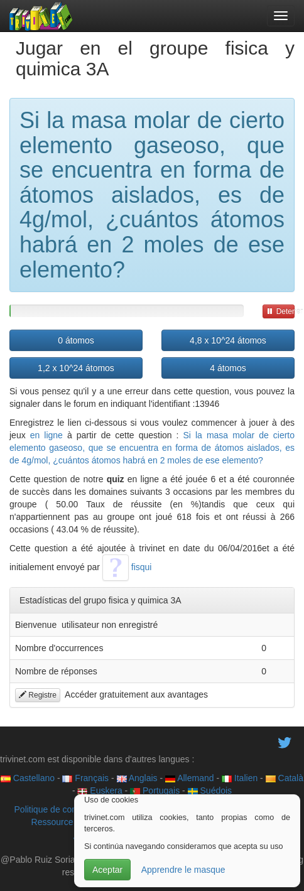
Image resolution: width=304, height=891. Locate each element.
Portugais (155, 791)
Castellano (28, 778)
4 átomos (228, 368)
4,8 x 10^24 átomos (228, 340)
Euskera (99, 791)
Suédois (210, 791)
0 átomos (76, 340)
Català (284, 778)
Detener (280, 311)
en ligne (46, 435)
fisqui (127, 567)
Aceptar (107, 870)
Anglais (137, 778)
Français (85, 778)
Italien (240, 778)
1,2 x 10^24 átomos (76, 368)
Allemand (189, 778)
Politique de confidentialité (65, 809)
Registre (38, 695)
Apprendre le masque (183, 870)
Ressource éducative (72, 822)
